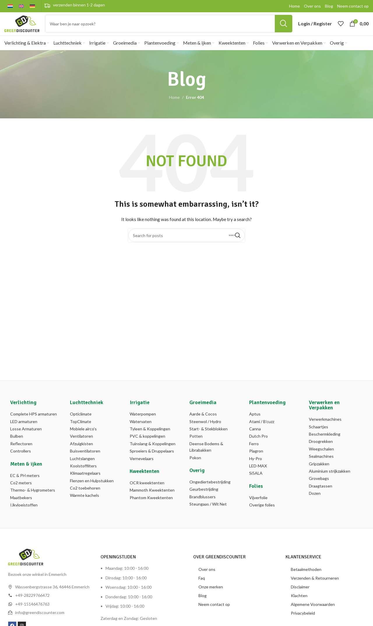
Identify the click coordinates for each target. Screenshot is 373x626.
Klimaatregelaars (85, 480)
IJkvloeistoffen (24, 512)
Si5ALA (256, 480)
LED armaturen (23, 428)
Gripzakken (319, 471)
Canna (255, 436)
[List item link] (49, 603)
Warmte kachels (84, 502)
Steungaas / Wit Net (208, 511)
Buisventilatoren (85, 458)
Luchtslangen (82, 465)
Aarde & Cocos (203, 421)
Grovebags (319, 485)
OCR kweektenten (147, 490)
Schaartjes (318, 434)
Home (174, 104)
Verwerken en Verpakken (324, 412)
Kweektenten (144, 478)
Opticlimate (81, 421)
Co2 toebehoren (85, 495)
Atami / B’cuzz (261, 428)
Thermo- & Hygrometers (32, 497)
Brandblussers (202, 503)
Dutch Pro (258, 443)
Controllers (20, 458)
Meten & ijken (26, 471)
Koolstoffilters (83, 473)
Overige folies (262, 512)
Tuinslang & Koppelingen (152, 450)
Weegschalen (321, 456)
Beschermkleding (324, 441)
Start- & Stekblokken (208, 436)
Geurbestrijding (203, 496)
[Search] (168, 27)
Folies (256, 493)
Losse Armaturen (26, 436)
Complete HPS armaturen (33, 421)
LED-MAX (258, 473)
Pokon (195, 464)
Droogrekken (321, 448)
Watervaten (141, 428)
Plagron (256, 458)
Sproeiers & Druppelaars (152, 458)
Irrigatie (139, 410)
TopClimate (80, 428)
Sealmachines (321, 463)
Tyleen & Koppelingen (150, 436)
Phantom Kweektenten (151, 504)
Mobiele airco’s (83, 436)
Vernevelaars (142, 465)
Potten (196, 443)
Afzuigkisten (81, 450)
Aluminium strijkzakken (329, 478)
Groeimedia (203, 410)
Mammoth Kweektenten (152, 497)
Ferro (254, 450)
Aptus (255, 421)
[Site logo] (21, 26)
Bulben (16, 443)
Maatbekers (21, 504)
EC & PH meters (25, 482)
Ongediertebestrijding (210, 489)
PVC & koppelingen (147, 443)
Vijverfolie (258, 504)
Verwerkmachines (325, 426)
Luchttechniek (86, 410)
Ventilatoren (81, 443)
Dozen (315, 500)
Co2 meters (21, 490)
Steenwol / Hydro (205, 428)
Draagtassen (320, 493)
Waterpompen (143, 421)
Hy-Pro (255, 465)
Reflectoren (21, 450)
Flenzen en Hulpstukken (92, 487)
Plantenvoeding (267, 410)
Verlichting (23, 410)
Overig (197, 477)
